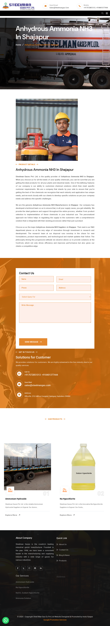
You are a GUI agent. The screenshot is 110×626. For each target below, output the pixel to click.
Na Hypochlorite (67, 499)
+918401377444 (102, 8)
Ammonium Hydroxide (16, 499)
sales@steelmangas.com (59, 8)
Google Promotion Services (55, 620)
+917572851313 (89, 8)
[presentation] (36, 330)
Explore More (13, 515)
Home (18, 45)
